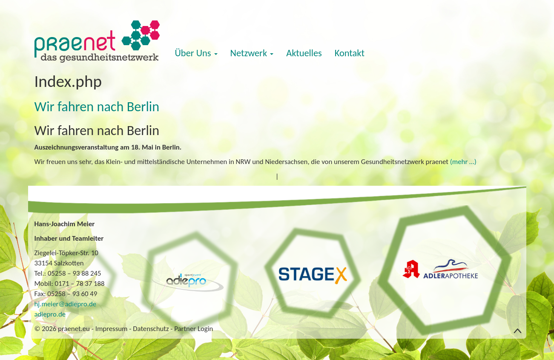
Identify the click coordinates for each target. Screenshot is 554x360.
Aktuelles (304, 53)
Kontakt (350, 53)
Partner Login (193, 328)
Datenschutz (151, 328)
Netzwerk (252, 53)
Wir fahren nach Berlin (97, 106)
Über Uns (196, 53)
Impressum (111, 328)
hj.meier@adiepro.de (65, 304)
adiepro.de (50, 314)
